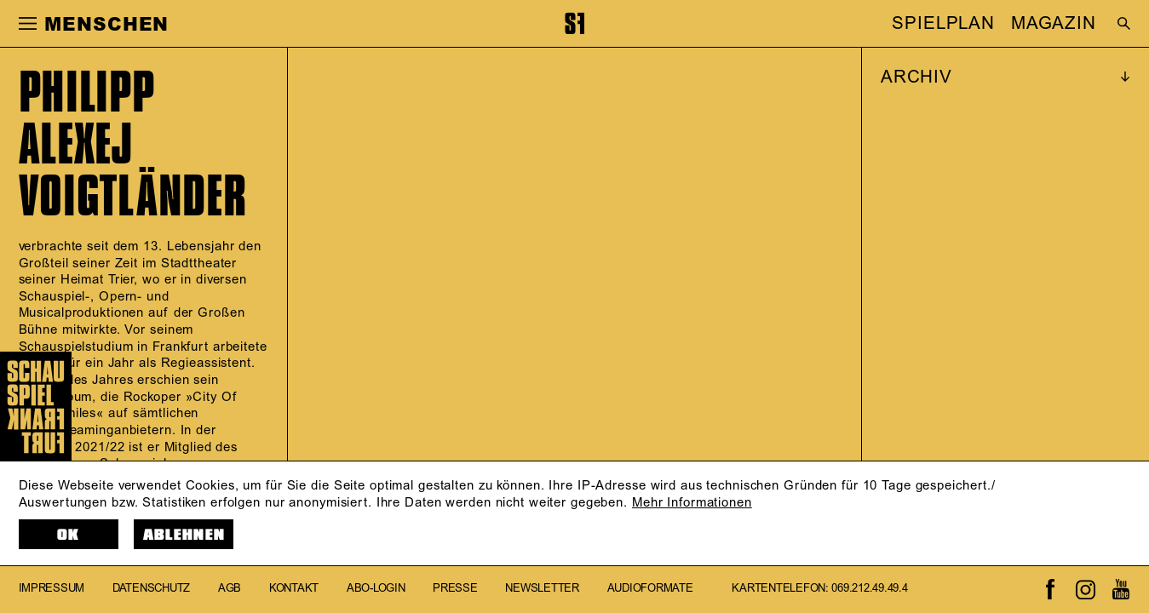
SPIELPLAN (943, 24)
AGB (229, 589)
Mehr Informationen (692, 503)
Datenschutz (151, 589)
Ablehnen (184, 535)
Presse (455, 589)
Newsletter (541, 589)
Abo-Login (376, 589)
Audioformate (650, 589)
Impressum (52, 589)
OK (68, 535)
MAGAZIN (1053, 24)
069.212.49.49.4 (869, 589)
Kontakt (294, 589)
